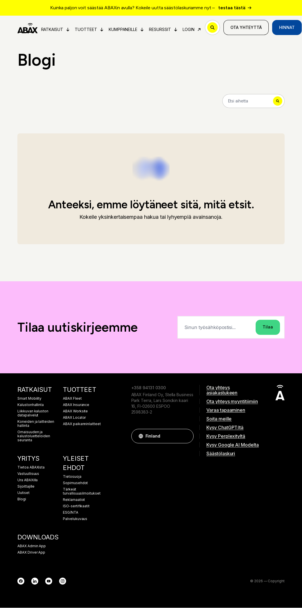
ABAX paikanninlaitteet (82, 424)
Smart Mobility (29, 399)
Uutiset (23, 493)
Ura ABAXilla (27, 480)
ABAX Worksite (75, 411)
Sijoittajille (25, 487)
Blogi (21, 499)
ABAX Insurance (76, 405)
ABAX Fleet (72, 399)
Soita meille (219, 419)
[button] (186, 436)
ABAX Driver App (31, 553)
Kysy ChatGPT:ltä (224, 427)
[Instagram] (62, 581)
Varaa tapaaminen (225, 410)
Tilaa (268, 327)
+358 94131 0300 (148, 387)
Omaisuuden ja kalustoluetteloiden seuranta (33, 436)
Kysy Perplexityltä (225, 436)
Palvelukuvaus (75, 519)
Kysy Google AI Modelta (232, 445)
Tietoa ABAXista (31, 468)
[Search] (253, 101)
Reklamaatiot (74, 500)
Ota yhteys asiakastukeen (221, 390)
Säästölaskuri (220, 453)
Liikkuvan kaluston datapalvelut (32, 413)
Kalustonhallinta (30, 405)
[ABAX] (27, 28)
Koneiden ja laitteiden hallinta (35, 424)
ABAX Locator (74, 418)
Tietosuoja (72, 477)
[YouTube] (48, 581)
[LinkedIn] (34, 581)
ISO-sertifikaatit (76, 506)
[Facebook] (20, 581)
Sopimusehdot (75, 483)
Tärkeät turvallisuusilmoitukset (82, 492)
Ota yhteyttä (246, 27)
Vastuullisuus (28, 474)
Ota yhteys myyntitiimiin (232, 401)
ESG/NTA (70, 513)
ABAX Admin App (31, 546)
